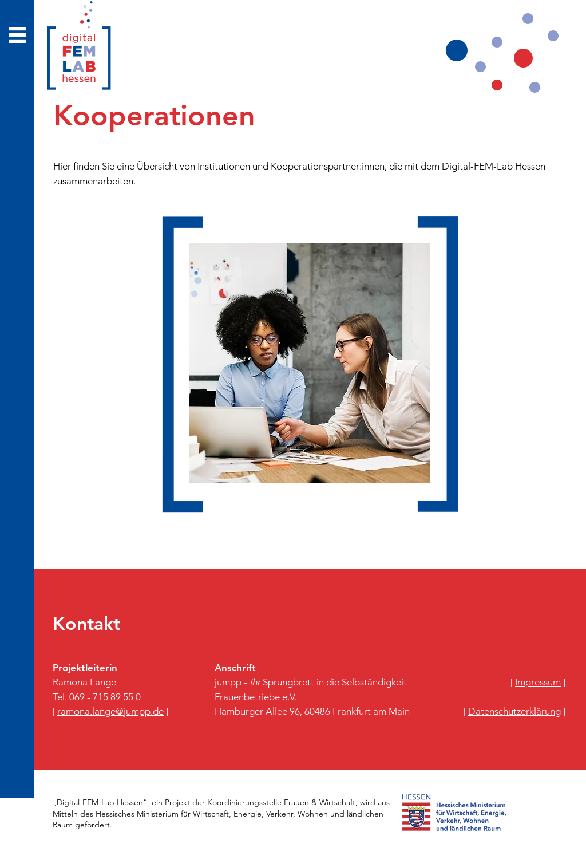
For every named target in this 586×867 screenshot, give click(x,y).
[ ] (110, 711)
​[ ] (537, 682)
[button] (17, 35)
